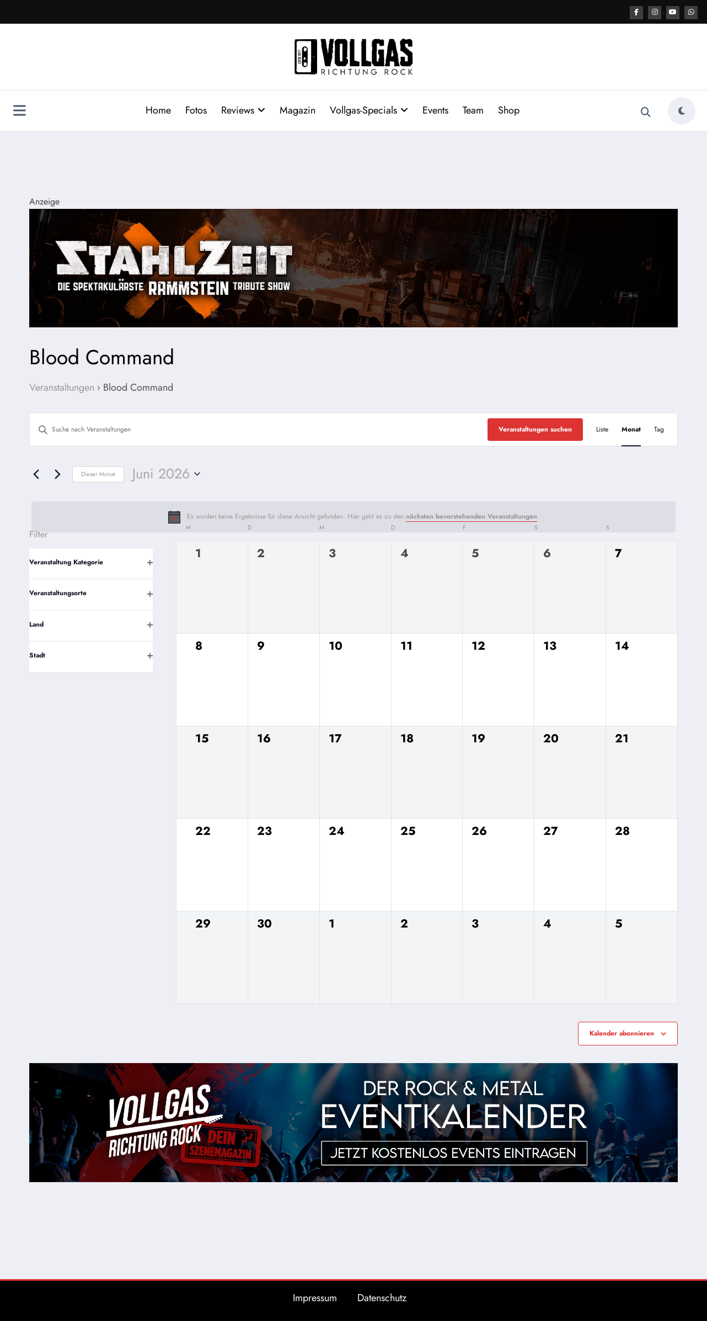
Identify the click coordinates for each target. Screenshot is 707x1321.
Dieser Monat (98, 473)
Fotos (196, 110)
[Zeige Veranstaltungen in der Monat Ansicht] (631, 429)
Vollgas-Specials (369, 110)
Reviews (243, 110)
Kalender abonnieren (622, 1033)
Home (158, 110)
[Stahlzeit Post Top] (353, 266)
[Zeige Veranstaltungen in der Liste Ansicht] (602, 429)
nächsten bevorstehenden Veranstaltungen (471, 516)
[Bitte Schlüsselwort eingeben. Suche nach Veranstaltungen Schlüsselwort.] (259, 429)
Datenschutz (381, 1297)
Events (435, 110)
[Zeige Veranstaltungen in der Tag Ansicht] (659, 429)
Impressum (315, 1297)
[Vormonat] (35, 473)
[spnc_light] (681, 110)
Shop (508, 110)
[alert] (353, 516)
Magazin (297, 110)
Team (473, 110)
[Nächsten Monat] (57, 473)
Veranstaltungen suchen (535, 429)
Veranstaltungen (61, 387)
